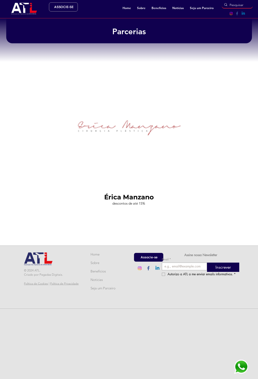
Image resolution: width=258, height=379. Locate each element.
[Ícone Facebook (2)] (237, 13)
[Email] (183, 266)
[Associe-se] (148, 257)
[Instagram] (231, 13)
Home (95, 254)
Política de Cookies (36, 283)
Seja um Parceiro (97, 288)
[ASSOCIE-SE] (63, 6)
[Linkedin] (243, 13)
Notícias (97, 280)
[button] (141, 8)
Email (166, 259)
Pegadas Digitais (51, 274)
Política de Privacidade (64, 283)
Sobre (95, 263)
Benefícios (97, 271)
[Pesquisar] (237, 5)
